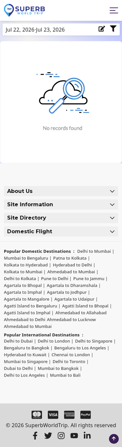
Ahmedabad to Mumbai (28, 326)
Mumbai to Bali (65, 375)
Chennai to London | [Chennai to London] (72, 355)
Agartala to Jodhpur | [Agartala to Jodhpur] (68, 292)
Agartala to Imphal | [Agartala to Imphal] (24, 292)
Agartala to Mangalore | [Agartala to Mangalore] (28, 299)
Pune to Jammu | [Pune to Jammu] (90, 278)
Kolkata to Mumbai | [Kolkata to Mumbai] (25, 272)
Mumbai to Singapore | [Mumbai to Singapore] (27, 361)
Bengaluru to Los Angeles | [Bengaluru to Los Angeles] (81, 348)
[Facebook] (35, 436)
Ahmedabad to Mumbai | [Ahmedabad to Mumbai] (72, 272)
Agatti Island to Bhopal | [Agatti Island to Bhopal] (87, 306)
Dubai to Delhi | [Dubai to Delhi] (20, 368)
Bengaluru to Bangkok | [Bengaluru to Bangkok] (28, 348)
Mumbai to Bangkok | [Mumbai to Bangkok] (60, 368)
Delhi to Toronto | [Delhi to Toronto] (71, 361)
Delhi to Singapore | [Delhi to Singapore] (95, 341)
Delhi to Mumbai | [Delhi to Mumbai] (96, 251)
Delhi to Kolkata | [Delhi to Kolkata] (21, 278)
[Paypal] (85, 415)
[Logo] (24, 10)
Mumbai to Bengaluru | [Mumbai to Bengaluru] (28, 258)
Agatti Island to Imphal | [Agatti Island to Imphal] (29, 313)
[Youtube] (74, 436)
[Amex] (69, 415)
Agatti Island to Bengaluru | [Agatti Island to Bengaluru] (32, 306)
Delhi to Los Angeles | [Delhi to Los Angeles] (26, 375)
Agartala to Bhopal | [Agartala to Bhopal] (24, 285)
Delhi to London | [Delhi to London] (56, 341)
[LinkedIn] (87, 436)
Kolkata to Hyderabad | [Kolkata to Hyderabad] (27, 265)
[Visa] (53, 415)
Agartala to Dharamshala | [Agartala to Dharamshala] (74, 285)
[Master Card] (37, 415)
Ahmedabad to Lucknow (71, 319)
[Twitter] (48, 436)
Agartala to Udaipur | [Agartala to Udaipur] (76, 299)
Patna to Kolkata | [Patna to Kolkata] (71, 258)
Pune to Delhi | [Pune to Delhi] (56, 278)
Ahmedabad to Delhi (24, 319)
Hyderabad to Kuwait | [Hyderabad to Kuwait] (27, 355)
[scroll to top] (114, 439)
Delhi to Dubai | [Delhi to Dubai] (20, 341)
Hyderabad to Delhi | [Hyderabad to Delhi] (74, 265)
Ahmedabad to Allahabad (80, 313)
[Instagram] (61, 436)
